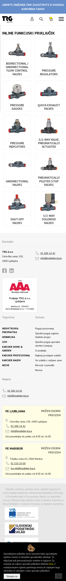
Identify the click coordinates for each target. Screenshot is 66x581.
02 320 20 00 (18, 463)
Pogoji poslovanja (44, 328)
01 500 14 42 (47, 253)
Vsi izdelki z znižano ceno (48, 360)
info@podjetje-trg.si (51, 258)
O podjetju (40, 350)
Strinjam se (12, 576)
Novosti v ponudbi (44, 365)
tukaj (51, 563)
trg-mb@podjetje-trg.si (23, 468)
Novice (38, 370)
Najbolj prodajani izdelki (48, 355)
